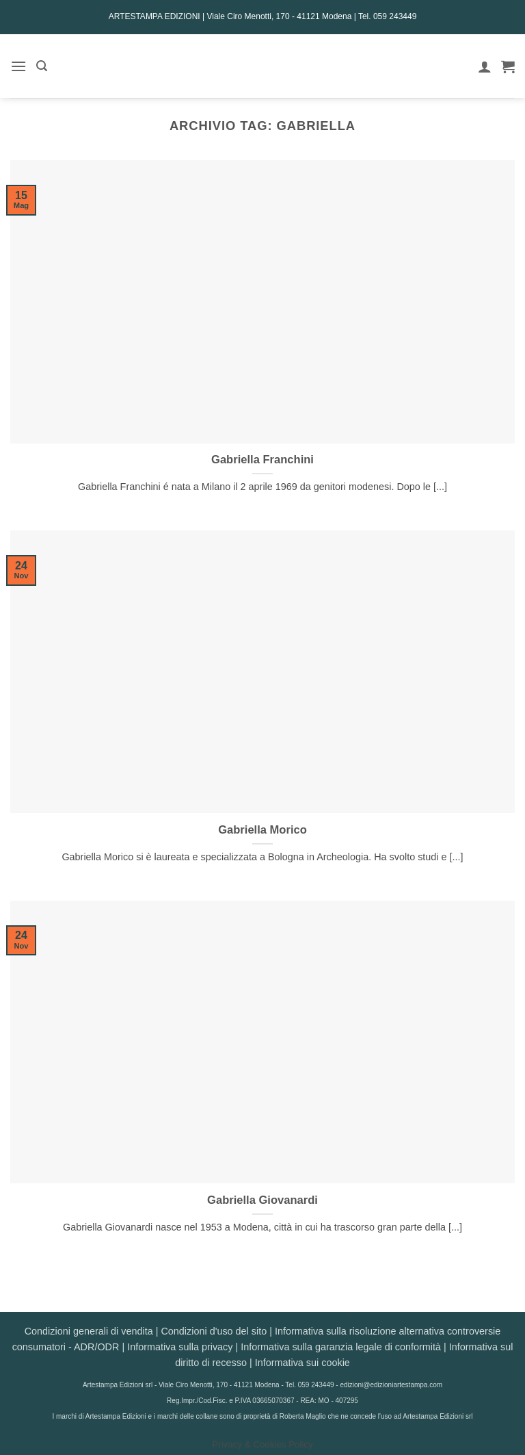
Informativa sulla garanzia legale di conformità (341, 1346)
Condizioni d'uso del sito (214, 1331)
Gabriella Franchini (262, 459)
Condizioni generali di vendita (89, 1331)
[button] (18, 66)
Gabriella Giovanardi (262, 1200)
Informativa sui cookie (302, 1362)
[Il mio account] (485, 66)
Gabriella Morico (262, 829)
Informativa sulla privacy (179, 1346)
